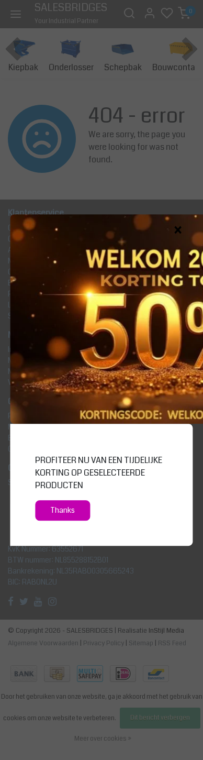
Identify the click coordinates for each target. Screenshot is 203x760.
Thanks (62, 510)
